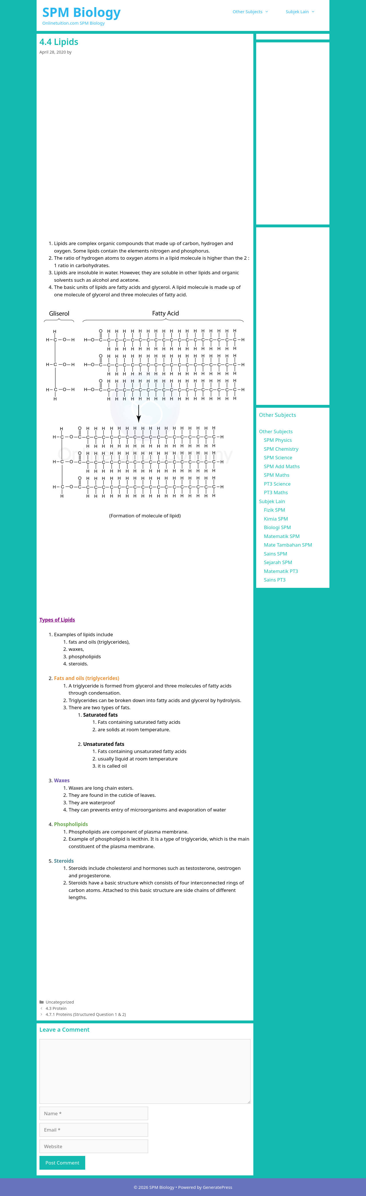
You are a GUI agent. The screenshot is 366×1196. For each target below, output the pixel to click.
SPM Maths (276, 475)
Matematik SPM (282, 536)
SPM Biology (81, 12)
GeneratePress (217, 1187)
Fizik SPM (274, 510)
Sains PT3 (275, 579)
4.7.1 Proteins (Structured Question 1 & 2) (86, 1014)
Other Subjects (255, 11)
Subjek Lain (305, 11)
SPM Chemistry (281, 449)
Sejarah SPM (278, 562)
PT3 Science (277, 483)
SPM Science (278, 457)
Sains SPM (275, 553)
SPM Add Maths (282, 466)
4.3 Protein (56, 1008)
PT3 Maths (276, 492)
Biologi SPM (277, 527)
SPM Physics (278, 440)
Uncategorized (60, 1002)
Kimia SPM (276, 518)
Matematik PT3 (281, 571)
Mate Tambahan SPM (288, 544)
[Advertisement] (144, 105)
